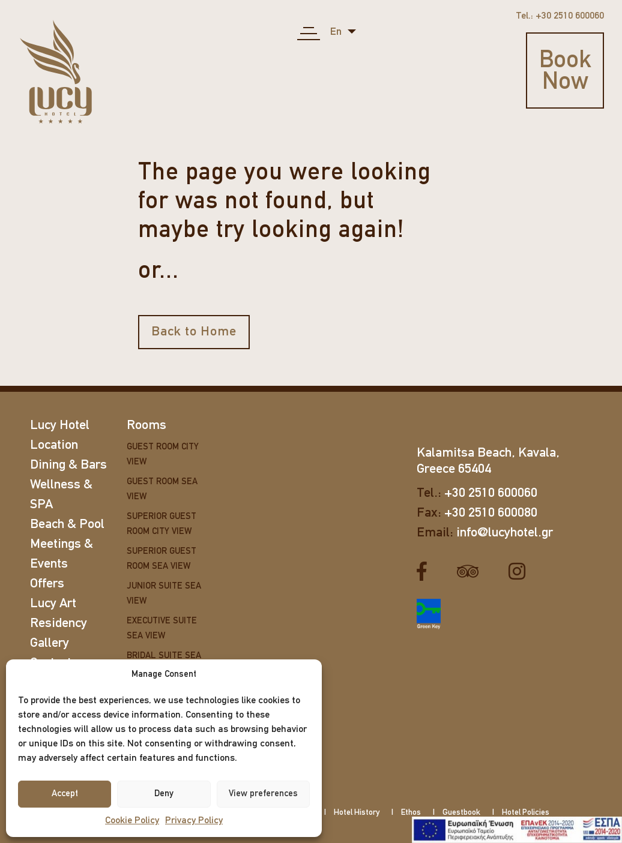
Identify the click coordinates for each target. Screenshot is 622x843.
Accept (65, 794)
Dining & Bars (68, 465)
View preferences (263, 794)
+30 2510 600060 (490, 493)
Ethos (411, 812)
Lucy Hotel (59, 426)
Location (54, 445)
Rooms (146, 426)
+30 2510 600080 (490, 513)
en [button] (337, 32)
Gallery (49, 643)
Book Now (565, 72)
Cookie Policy (132, 821)
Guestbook (461, 812)
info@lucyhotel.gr (504, 533)
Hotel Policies (525, 812)
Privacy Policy (194, 821)
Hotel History (356, 812)
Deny (164, 794)
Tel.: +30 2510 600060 (560, 16)
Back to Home (194, 332)
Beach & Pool (67, 525)
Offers (47, 584)
